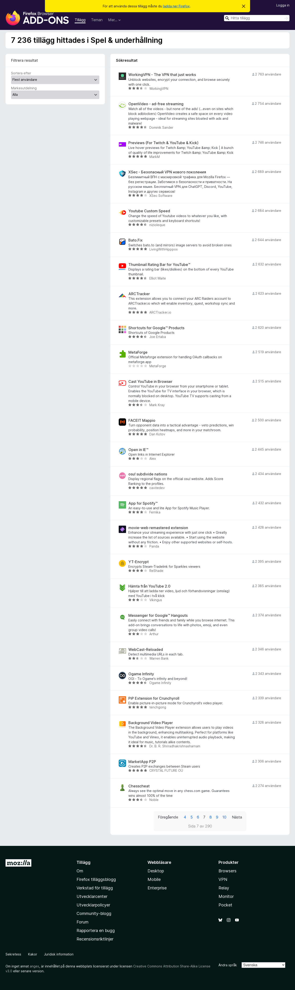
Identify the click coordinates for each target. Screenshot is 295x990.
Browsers (227, 870)
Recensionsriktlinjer (95, 939)
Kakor (32, 954)
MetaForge (138, 352)
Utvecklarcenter (92, 896)
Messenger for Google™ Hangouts (158, 615)
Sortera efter (21, 73)
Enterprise (157, 887)
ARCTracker (139, 294)
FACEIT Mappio (141, 420)
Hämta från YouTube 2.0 (149, 586)
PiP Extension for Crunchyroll (153, 698)
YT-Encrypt (138, 562)
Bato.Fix (135, 240)
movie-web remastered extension (158, 528)
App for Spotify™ (143, 503)
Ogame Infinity (141, 674)
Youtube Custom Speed (149, 211)
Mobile (154, 879)
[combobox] (256, 18)
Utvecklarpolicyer (93, 905)
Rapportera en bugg (96, 930)
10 (224, 817)
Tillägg (80, 19)
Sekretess (13, 954)
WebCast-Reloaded (145, 649)
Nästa (237, 817)
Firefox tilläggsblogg (96, 879)
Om (80, 870)
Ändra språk (227, 965)
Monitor (226, 896)
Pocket (225, 905)
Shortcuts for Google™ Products (156, 328)
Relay (223, 887)
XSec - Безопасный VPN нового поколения (167, 172)
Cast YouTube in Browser (150, 381)
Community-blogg (94, 913)
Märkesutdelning (24, 88)
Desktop (156, 870)
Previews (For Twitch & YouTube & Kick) (163, 143)
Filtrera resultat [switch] (24, 60)
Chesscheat (139, 786)
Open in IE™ (138, 450)
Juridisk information (59, 954)
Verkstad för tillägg (95, 887)
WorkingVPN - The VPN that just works (162, 75)
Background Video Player (150, 723)
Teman (97, 19)
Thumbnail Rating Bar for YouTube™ (159, 264)
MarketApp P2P (142, 762)
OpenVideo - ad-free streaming (155, 104)
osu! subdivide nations (147, 474)
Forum (82, 922)
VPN (222, 879)
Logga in (282, 5)
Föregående (168, 817)
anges (34, 966)
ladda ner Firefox (176, 6)
